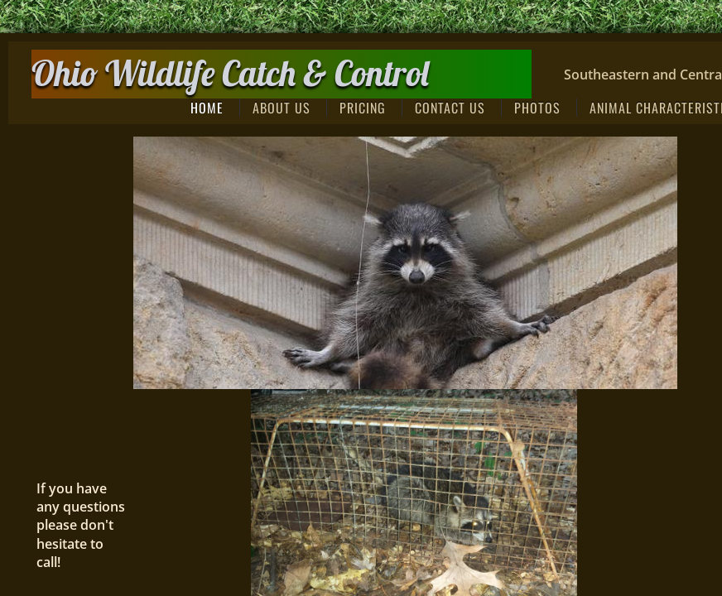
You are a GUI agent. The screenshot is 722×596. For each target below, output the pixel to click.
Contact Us (450, 108)
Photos (537, 108)
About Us (281, 108)
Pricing (362, 108)
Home (207, 108)
